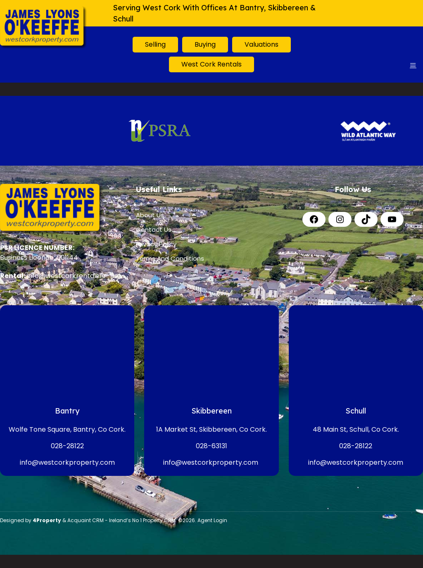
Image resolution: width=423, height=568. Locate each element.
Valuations (261, 44)
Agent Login (212, 520)
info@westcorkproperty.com (67, 462)
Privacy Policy (156, 244)
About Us (150, 215)
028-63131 (211, 446)
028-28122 (67, 446)
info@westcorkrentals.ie (66, 275)
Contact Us (153, 229)
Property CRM (159, 520)
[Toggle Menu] (413, 65)
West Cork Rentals (211, 64)
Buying (205, 44)
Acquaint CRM (85, 520)
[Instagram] (340, 219)
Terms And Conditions (170, 258)
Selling (155, 44)
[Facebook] (314, 219)
